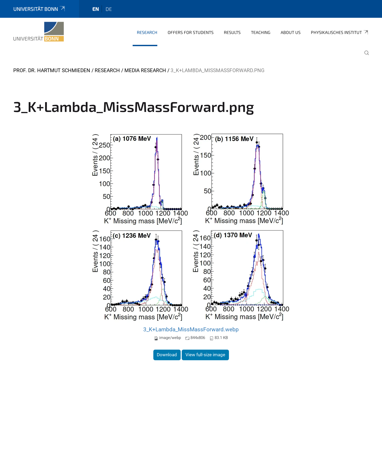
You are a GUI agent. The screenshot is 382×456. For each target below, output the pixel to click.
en (95, 9)
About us (291, 32)
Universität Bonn (39, 9)
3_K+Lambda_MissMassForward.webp (191, 329)
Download (167, 354)
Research (147, 32)
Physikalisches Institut (340, 32)
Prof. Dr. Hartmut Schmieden (51, 70)
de (109, 9)
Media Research (145, 70)
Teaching (260, 32)
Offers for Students (191, 32)
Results (232, 32)
